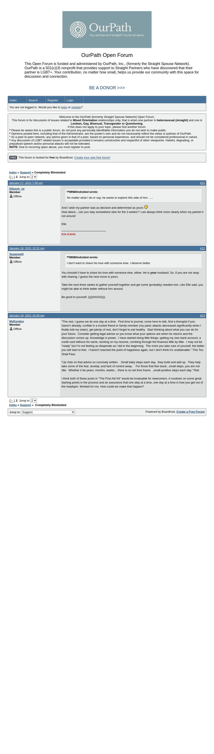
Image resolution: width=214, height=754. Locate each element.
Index (13, 100)
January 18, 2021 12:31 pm (26, 248)
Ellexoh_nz (17, 188)
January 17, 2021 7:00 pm (26, 183)
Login (70, 100)
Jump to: (42, 412)
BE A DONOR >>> (107, 87)
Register (52, 100)
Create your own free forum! (92, 157)
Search (33, 100)
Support (25, 172)
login (64, 107)
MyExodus (16, 321)
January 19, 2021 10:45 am (26, 315)
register (76, 107)
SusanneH (16, 254)
